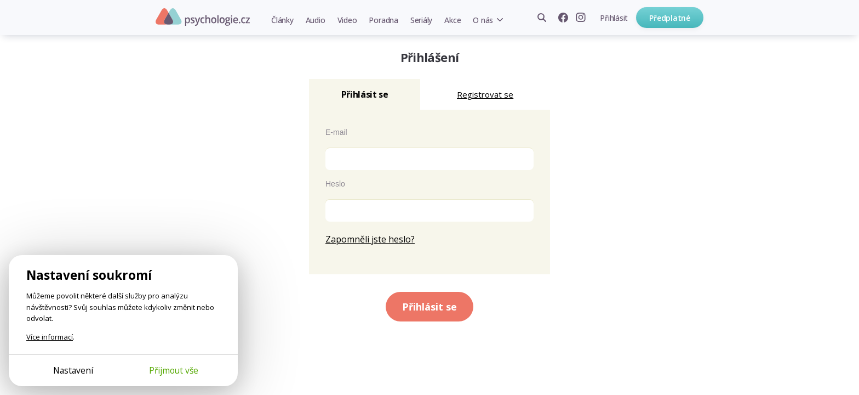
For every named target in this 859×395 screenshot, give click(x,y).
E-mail (336, 132)
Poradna (383, 20)
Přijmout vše (173, 370)
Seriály (421, 20)
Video (347, 20)
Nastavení (73, 370)
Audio (315, 20)
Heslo (335, 183)
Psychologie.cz (203, 17)
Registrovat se (485, 94)
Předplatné (669, 18)
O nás (483, 20)
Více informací (49, 337)
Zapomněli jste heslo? (370, 239)
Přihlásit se (429, 306)
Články (282, 20)
